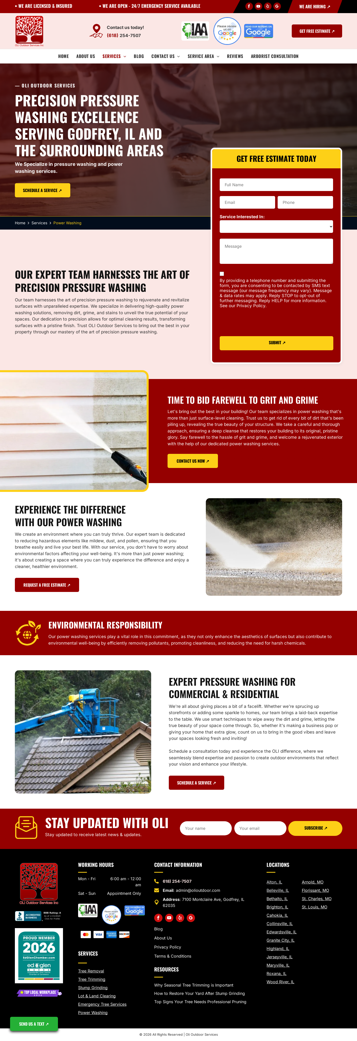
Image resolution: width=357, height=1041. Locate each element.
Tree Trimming (91, 979)
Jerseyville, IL (280, 956)
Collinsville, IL (280, 923)
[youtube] (258, 7)
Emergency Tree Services (102, 1004)
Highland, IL (278, 948)
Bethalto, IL (277, 898)
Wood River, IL (280, 981)
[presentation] (258, 323)
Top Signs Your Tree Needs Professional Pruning (200, 1001)
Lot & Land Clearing (97, 995)
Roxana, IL (276, 973)
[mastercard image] (86, 934)
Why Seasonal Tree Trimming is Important (193, 985)
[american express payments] (111, 934)
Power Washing (93, 1012)
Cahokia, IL (277, 915)
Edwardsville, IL (282, 931)
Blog (158, 928)
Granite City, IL (281, 940)
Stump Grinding (93, 987)
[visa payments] (98, 934)
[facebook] (249, 7)
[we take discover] (124, 934)
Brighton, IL (277, 906)
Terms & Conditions (172, 956)
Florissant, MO (315, 890)
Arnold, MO (312, 882)
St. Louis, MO (314, 906)
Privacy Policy (167, 947)
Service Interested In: (242, 216)
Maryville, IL (278, 965)
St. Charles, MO (317, 898)
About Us (163, 937)
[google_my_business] (277, 7)
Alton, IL (274, 882)
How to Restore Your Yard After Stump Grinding (199, 993)
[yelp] (268, 7)
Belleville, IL (278, 890)
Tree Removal (91, 970)
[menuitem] (63, 56)
